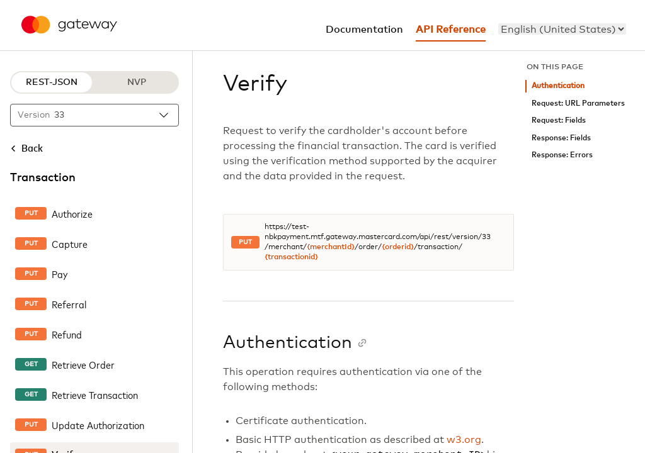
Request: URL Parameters (578, 103)
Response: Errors (562, 155)
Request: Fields (559, 120)
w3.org (464, 440)
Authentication (558, 86)
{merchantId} (331, 247)
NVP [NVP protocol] (136, 82)
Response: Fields (561, 138)
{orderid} (398, 247)
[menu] (562, 29)
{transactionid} (291, 257)
